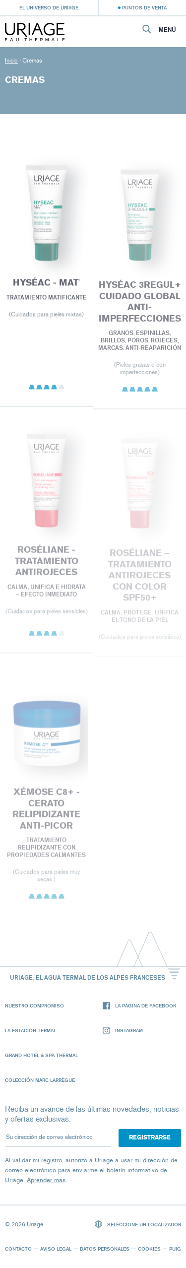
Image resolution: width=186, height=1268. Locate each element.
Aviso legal (55, 1249)
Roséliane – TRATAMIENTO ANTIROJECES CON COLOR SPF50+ (139, 577)
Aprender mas (46, 1180)
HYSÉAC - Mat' (46, 284)
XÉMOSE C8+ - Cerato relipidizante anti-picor (46, 811)
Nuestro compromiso (34, 1005)
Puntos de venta (144, 7)
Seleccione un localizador (138, 1224)
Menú (167, 29)
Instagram (123, 1030)
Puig (175, 1249)
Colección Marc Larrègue (40, 1080)
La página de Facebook (140, 1005)
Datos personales (104, 1249)
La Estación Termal (30, 1030)
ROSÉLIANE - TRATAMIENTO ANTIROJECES (46, 563)
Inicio (11, 60)
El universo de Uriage (48, 7)
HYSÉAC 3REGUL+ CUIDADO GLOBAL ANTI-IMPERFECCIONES (139, 303)
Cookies (149, 1249)
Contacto (18, 1249)
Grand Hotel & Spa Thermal (41, 1055)
